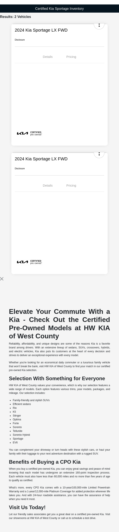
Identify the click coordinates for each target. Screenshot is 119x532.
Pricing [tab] (71, 56)
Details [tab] (48, 56)
